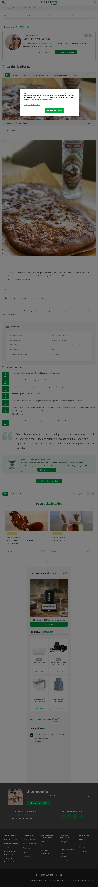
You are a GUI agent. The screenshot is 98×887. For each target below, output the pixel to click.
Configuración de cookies (32, 105)
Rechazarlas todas (52, 105)
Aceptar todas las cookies (54, 110)
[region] (49, 102)
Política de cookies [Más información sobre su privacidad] (47, 99)
